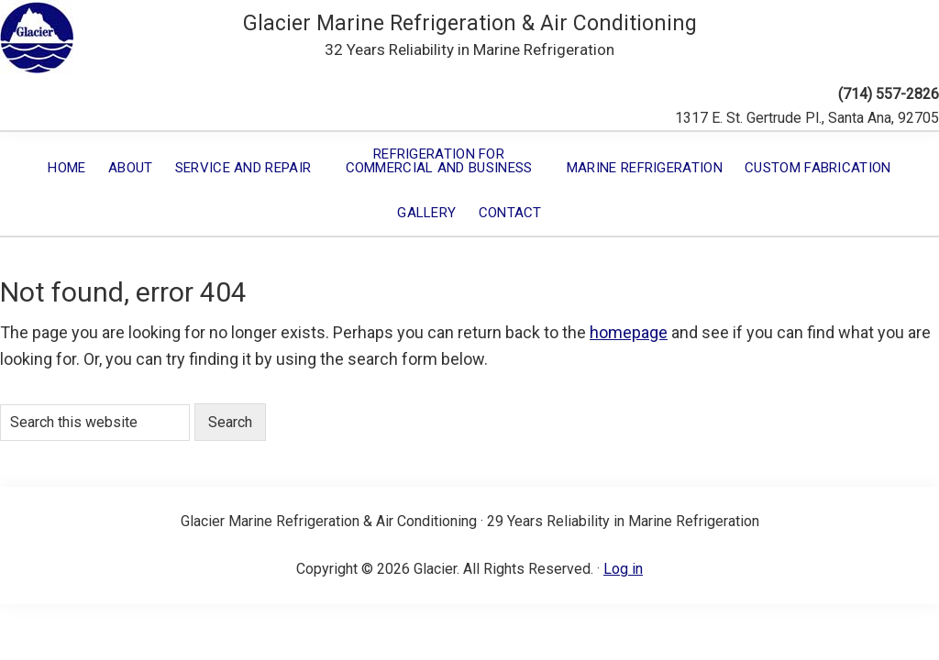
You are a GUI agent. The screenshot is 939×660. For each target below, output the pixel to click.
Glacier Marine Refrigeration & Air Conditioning (470, 23)
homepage (629, 332)
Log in (623, 569)
